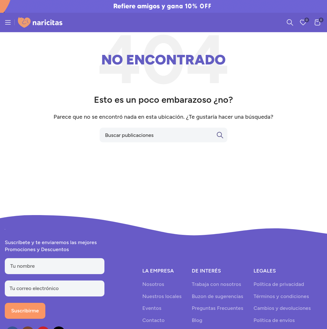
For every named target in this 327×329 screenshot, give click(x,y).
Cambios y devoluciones (282, 308)
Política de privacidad (279, 284)
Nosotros (153, 284)
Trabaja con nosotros (216, 284)
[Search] (290, 22)
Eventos (152, 308)
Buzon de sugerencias (217, 296)
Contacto (153, 320)
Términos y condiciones (281, 296)
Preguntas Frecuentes (217, 308)
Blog (197, 320)
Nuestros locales (162, 296)
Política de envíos (274, 320)
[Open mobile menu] (8, 22)
